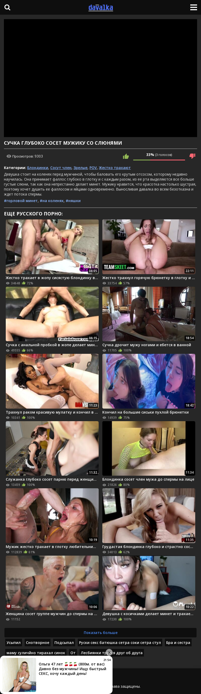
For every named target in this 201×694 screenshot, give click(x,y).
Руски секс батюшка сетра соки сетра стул (120, 642)
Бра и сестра (178, 642)
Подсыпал (64, 642)
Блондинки (37, 167)
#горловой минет (21, 200)
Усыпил (14, 642)
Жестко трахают (115, 167)
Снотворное (37, 642)
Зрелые (80, 167)
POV (93, 167)
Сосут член (60, 167)
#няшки (73, 200)
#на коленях (52, 200)
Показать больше (101, 632)
